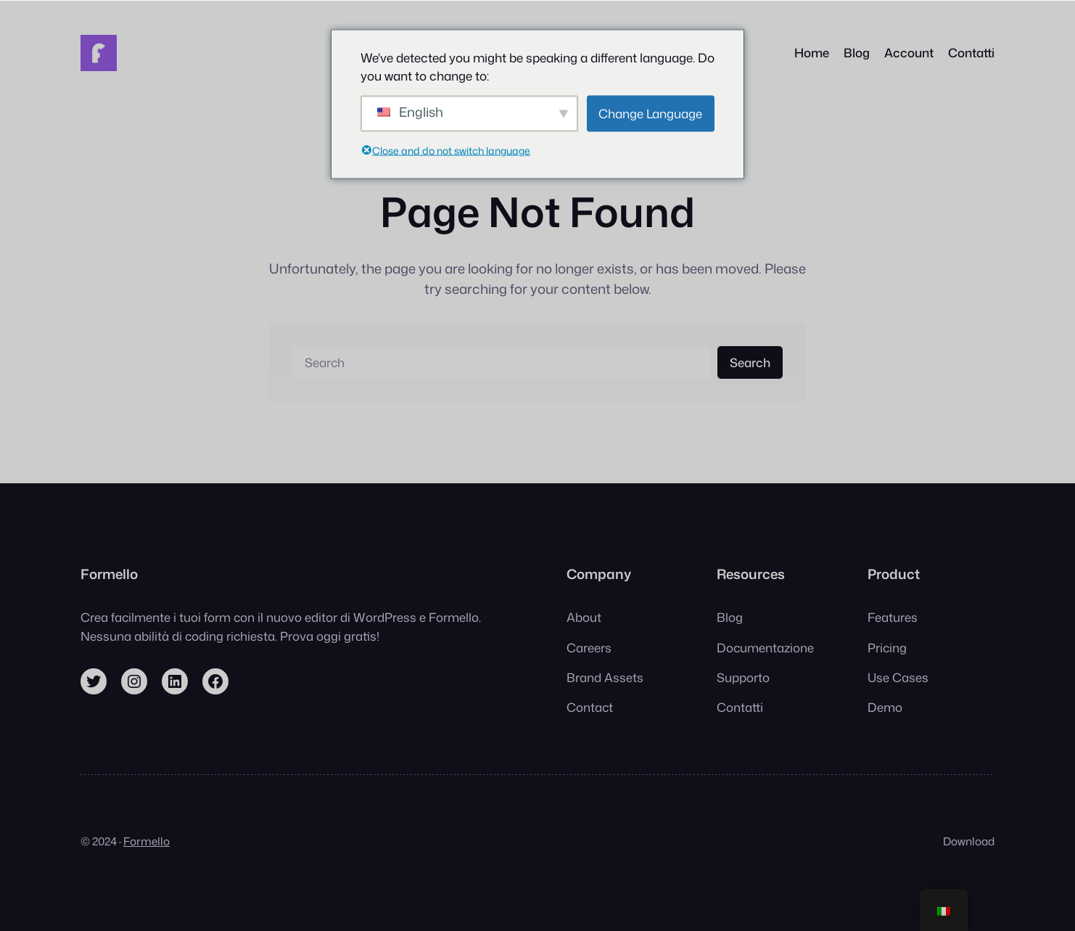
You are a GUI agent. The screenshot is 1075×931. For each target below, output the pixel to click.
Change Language (650, 112)
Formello (146, 841)
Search (750, 362)
